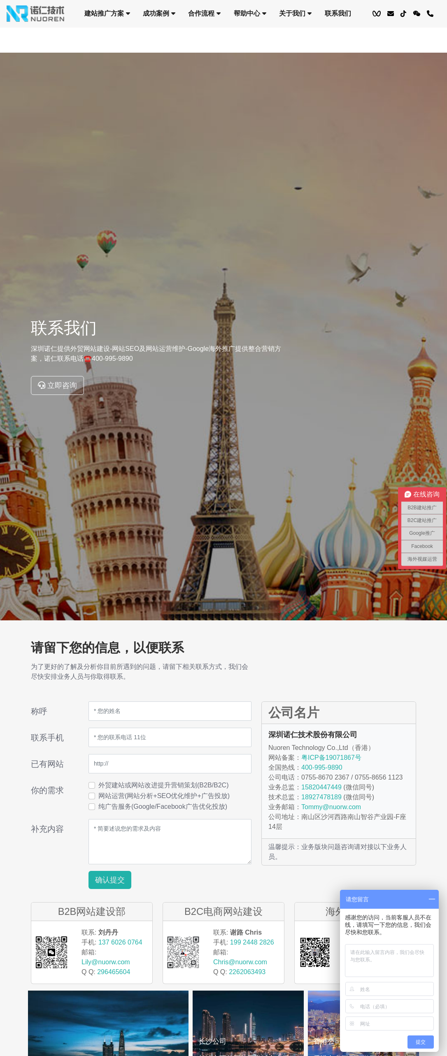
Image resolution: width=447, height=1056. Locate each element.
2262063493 (247, 971)
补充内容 (47, 828)
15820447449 (321, 787)
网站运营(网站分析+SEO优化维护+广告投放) (164, 795)
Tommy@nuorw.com (331, 806)
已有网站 (47, 763)
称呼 (39, 711)
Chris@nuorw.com (240, 962)
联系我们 (338, 13)
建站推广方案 (107, 13)
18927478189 (321, 797)
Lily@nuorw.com (105, 962)
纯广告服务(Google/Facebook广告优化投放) (162, 806)
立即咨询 (57, 385)
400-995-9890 (321, 767)
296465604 (113, 971)
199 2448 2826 (252, 942)
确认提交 (110, 880)
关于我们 (295, 13)
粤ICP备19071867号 (331, 757)
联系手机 (47, 737)
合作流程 (205, 13)
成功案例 (159, 13)
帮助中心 (250, 13)
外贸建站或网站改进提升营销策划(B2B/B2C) (163, 785)
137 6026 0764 (120, 942)
